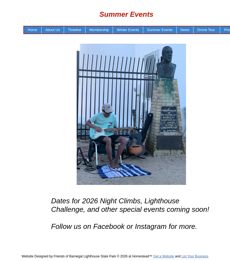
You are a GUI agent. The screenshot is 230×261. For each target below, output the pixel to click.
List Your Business (194, 256)
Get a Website (163, 256)
